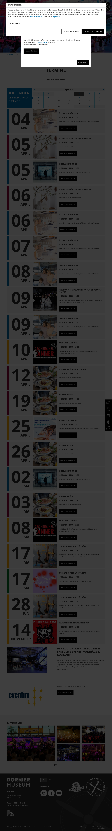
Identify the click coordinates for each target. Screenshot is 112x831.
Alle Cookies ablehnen (71, 31)
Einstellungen (15, 23)
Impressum (56, 17)
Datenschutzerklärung (36, 17)
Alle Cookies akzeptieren (93, 31)
